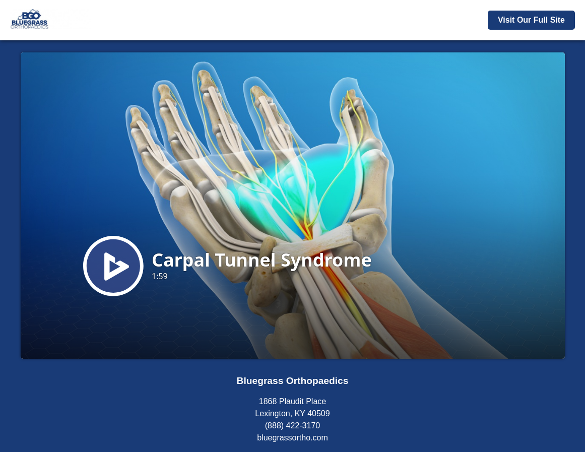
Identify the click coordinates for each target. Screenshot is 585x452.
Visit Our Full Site (531, 20)
